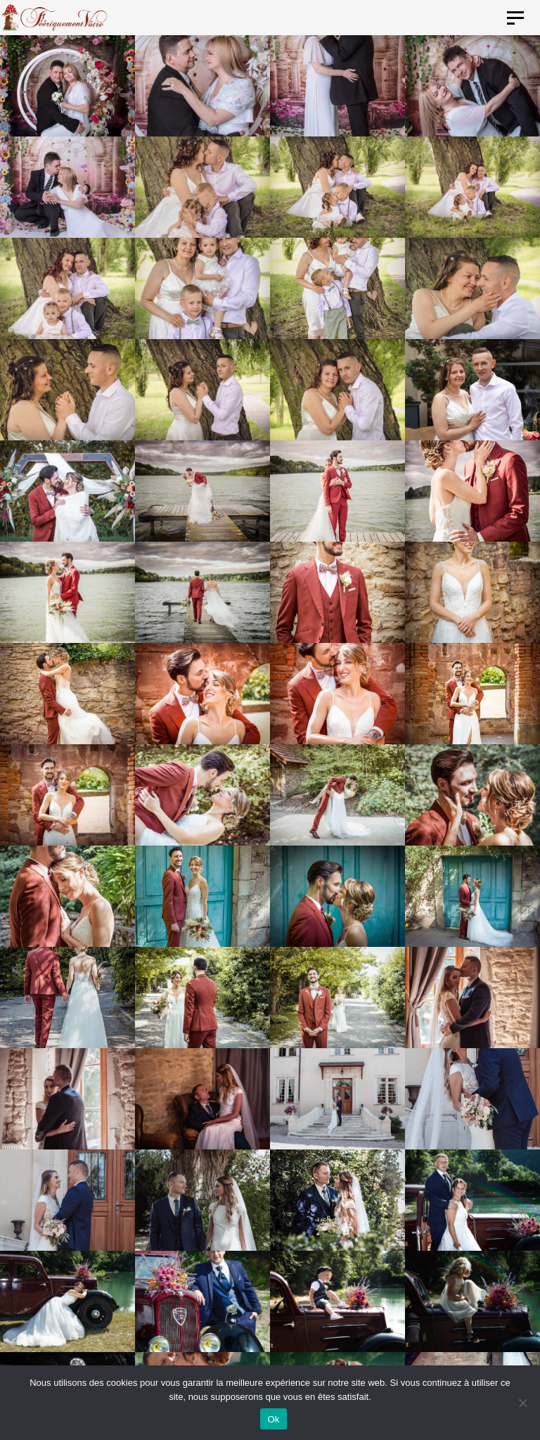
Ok (273, 1419)
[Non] (522, 1403)
